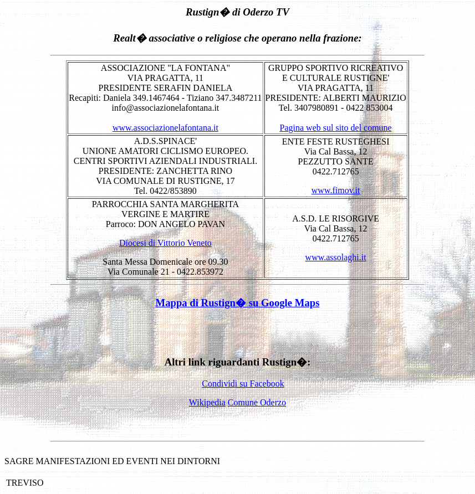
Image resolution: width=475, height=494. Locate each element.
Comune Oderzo (257, 402)
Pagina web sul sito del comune (336, 127)
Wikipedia (207, 402)
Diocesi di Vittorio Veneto (165, 243)
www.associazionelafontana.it (165, 127)
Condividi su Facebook (243, 383)
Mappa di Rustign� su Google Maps (238, 302)
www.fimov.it (335, 190)
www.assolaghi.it (335, 257)
